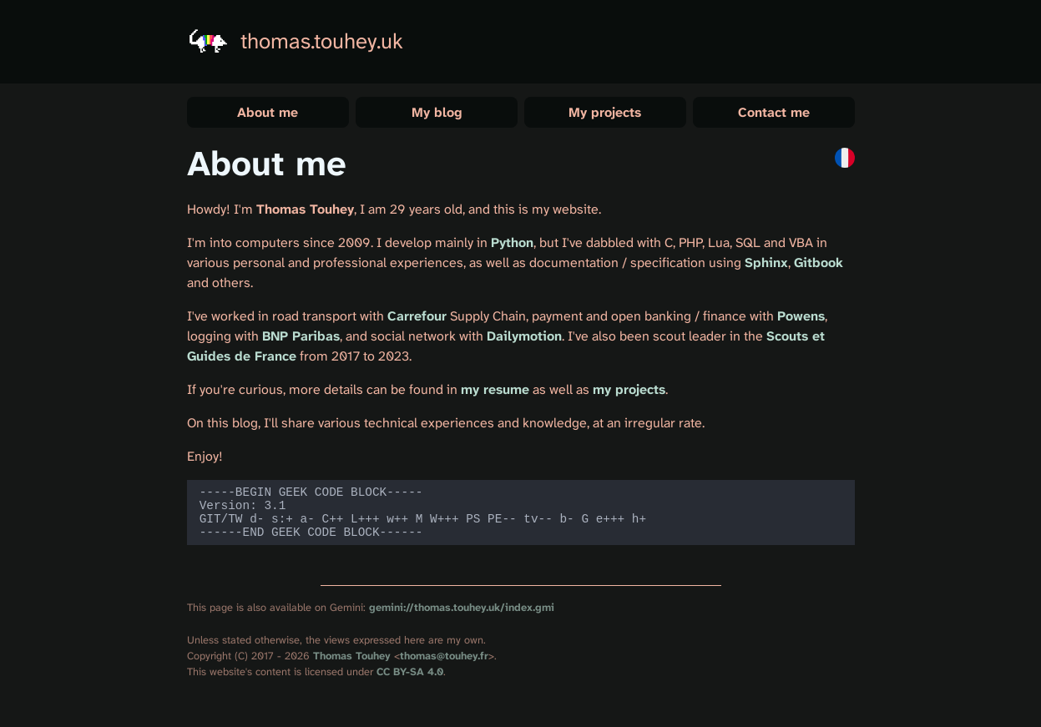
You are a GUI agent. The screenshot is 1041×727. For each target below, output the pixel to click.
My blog (437, 112)
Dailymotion (524, 336)
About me (267, 112)
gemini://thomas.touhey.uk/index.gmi (461, 617)
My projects (605, 112)
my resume (495, 389)
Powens (801, 316)
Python (512, 242)
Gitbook (818, 262)
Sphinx (766, 262)
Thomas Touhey (352, 666)
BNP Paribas (301, 336)
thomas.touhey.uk (321, 41)
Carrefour (417, 316)
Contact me (774, 112)
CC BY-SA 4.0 (409, 681)
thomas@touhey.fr (444, 666)
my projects (629, 389)
